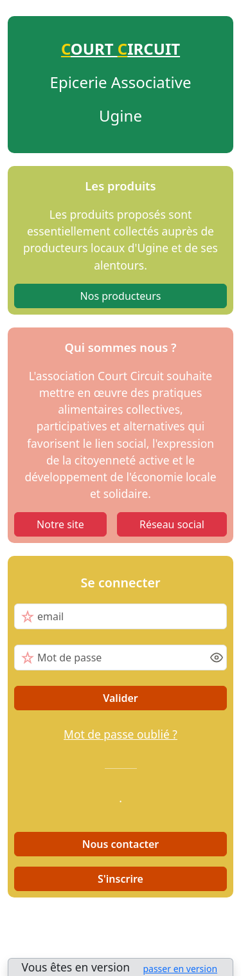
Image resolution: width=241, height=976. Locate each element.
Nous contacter (120, 844)
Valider (120, 698)
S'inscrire (120, 879)
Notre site (60, 524)
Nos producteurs (120, 296)
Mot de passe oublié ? (120, 734)
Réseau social (171, 524)
